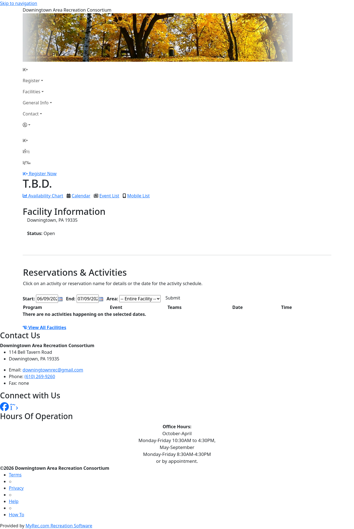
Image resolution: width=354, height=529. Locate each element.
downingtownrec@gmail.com (53, 370)
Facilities (31, 92)
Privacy (16, 488)
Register (31, 81)
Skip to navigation (18, 3)
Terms (15, 475)
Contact (31, 114)
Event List (109, 196)
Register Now (42, 174)
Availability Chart (43, 196)
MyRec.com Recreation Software (58, 526)
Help (14, 501)
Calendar (81, 196)
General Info (36, 103)
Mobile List (138, 196)
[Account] (37, 124)
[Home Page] (37, 69)
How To (16, 515)
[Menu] (26, 162)
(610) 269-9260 (40, 376)
